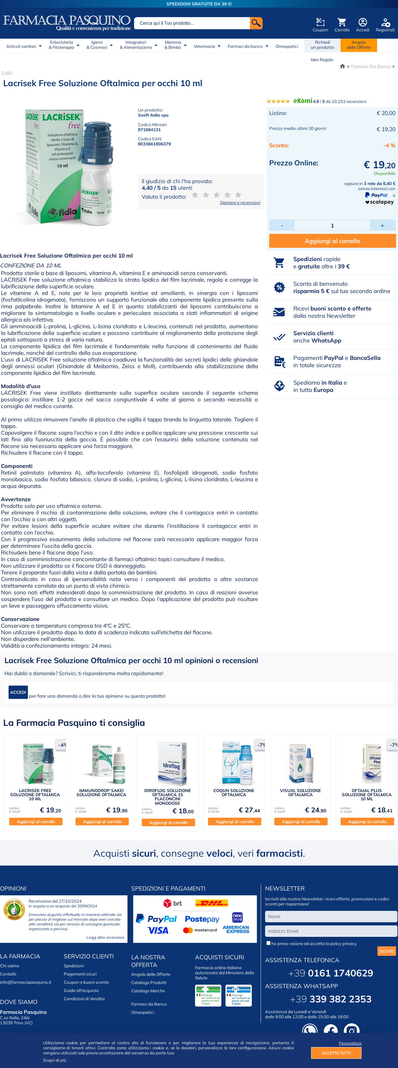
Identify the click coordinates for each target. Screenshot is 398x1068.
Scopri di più (54, 1060)
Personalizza (350, 1043)
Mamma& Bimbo (173, 45)
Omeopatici (287, 46)
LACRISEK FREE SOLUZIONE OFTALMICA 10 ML (35, 795)
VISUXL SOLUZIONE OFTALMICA (300, 792)
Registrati (385, 29)
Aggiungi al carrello (332, 241)
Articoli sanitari (21, 46)
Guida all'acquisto (81, 990)
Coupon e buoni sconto (86, 982)
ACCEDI (18, 692)
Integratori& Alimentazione (136, 45)
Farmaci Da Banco (371, 66)
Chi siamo (9, 965)
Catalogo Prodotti (148, 982)
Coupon (320, 29)
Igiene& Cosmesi (97, 45)
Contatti (8, 973)
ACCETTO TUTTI (336, 1053)
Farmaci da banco (245, 46)
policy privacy (343, 943)
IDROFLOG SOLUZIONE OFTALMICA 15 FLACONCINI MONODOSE (167, 797)
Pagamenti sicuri (80, 973)
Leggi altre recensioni (105, 937)
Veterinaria (204, 46)
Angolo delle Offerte (150, 974)
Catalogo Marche (148, 990)
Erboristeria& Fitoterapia (61, 45)
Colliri (7, 73)
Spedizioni (74, 965)
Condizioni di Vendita (84, 998)
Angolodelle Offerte (359, 45)
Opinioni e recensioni (240, 202)
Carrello (342, 29)
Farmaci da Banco (149, 1004)
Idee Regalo (322, 59)
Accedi (362, 29)
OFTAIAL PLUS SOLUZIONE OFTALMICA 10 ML (367, 795)
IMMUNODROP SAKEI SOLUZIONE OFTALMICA (101, 792)
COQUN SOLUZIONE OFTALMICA (233, 792)
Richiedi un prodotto (322, 45)
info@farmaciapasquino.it (25, 982)
